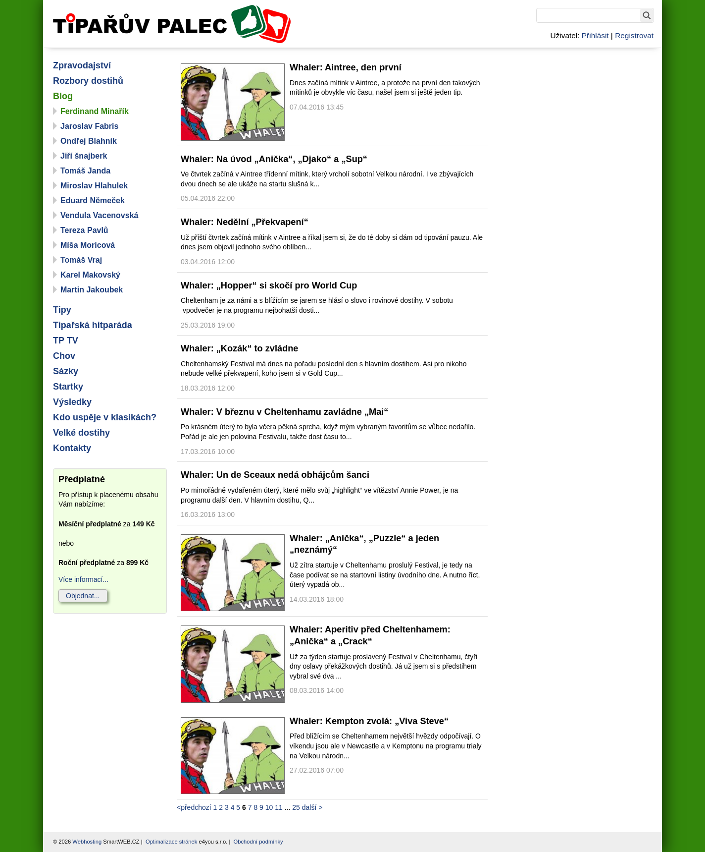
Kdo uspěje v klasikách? (104, 417)
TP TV (65, 340)
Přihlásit (595, 35)
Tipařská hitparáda (92, 325)
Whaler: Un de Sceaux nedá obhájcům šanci (275, 475)
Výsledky (72, 402)
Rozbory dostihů (88, 81)
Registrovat (634, 35)
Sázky (65, 371)
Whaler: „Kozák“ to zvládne (240, 348)
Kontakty (72, 448)
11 (279, 807)
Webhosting (86, 842)
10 (269, 807)
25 (296, 807)
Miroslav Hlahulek (94, 185)
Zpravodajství (82, 65)
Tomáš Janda (85, 171)
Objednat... (83, 596)
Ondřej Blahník (88, 141)
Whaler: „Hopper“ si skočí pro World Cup (269, 285)
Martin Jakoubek (91, 289)
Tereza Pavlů (84, 230)
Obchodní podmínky (258, 842)
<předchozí (194, 807)
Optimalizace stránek (171, 842)
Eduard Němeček (92, 200)
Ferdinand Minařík (94, 111)
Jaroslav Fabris (89, 126)
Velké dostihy (81, 433)
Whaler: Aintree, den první (346, 67)
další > (312, 807)
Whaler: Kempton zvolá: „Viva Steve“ (369, 721)
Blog (63, 96)
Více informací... (83, 579)
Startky (68, 387)
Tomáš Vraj (81, 260)
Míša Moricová (87, 245)
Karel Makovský (90, 275)
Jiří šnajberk (83, 156)
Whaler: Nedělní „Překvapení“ (244, 222)
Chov (64, 356)
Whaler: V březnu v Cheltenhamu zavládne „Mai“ (284, 412)
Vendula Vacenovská (99, 215)
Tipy (62, 310)
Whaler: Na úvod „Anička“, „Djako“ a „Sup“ (274, 159)
